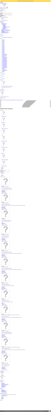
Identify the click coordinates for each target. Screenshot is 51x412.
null (3, 76)
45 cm (3, 44)
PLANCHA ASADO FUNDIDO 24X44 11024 (6, 348)
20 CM (3, 47)
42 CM (3, 68)
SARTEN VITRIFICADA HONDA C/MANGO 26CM (6, 268)
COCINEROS (4, 26)
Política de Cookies (4, 385)
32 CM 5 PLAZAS (4, 60)
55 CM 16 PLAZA (4, 64)
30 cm (3, 42)
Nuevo (3, 78)
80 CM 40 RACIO (4, 58)
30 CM (3, 53)
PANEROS (4, 28)
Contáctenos (1, 2)
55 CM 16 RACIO (4, 55)
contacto (2, 18)
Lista (2, 168)
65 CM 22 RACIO (4, 57)
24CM (3, 51)
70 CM (3, 71)
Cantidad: (3, 193)
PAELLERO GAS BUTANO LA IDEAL (5, 300)
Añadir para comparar (4, 208)
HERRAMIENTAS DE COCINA (5, 29)
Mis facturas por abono (4, 390)
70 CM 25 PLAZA (4, 66)
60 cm (3, 40)
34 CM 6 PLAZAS (4, 61)
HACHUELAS (4, 27)
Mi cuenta (1, 388)
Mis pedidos (3, 389)
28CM (3, 52)
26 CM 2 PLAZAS (4, 70)
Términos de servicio (4, 386)
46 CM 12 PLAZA (4, 63)
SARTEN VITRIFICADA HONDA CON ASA (6, 284)
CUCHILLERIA (3, 122)
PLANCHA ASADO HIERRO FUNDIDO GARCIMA (7, 332)
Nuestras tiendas (2, 90)
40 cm (3, 39)
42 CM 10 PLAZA (4, 62)
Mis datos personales (4, 391)
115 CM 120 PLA (4, 59)
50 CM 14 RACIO (4, 54)
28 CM (3, 49)
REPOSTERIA (3, 31)
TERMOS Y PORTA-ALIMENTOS (5, 32)
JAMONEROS (4, 25)
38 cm (3, 43)
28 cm (3, 41)
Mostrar (1, 170)
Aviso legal (3, 383)
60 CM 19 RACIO (4, 56)
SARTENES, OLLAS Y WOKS (4, 147)
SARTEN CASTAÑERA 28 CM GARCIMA (6, 364)
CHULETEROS (4, 24)
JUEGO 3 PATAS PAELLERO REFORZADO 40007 (6, 220)
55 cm (3, 45)
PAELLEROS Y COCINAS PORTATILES (6, 30)
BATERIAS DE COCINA (4, 23)
